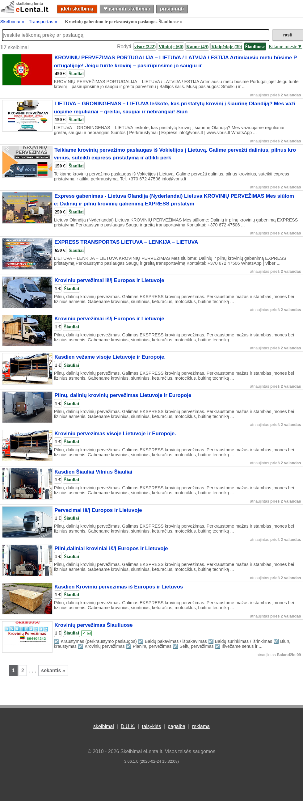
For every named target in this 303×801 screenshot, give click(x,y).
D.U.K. (128, 726)
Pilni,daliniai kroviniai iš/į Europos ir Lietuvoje (111, 548)
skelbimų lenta (29, 3)
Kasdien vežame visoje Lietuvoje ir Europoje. (110, 357)
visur (145, 46)
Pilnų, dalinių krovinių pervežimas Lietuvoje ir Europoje (122, 395)
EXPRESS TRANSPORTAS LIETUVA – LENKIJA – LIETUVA (126, 242)
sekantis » (53, 670)
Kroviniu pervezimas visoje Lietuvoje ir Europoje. (115, 433)
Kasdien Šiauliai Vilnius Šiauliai (93, 472)
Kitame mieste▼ (285, 46)
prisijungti (172, 8)
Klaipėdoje (226, 46)
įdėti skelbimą (77, 8)
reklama (201, 726)
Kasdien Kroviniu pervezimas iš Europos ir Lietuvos (118, 587)
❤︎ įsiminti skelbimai (126, 8)
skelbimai (103, 726)
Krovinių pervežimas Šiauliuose (93, 625)
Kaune (197, 46)
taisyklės (151, 726)
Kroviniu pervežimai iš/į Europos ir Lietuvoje (109, 280)
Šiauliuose (255, 46)
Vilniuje (170, 46)
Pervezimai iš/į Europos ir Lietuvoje (98, 510)
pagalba (176, 726)
